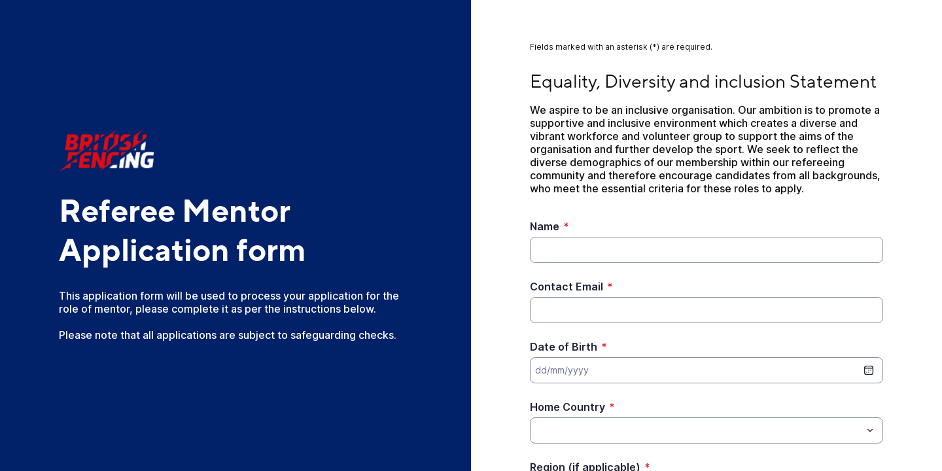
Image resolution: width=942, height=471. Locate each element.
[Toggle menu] (870, 430)
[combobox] (706, 430)
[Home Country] (696, 430)
